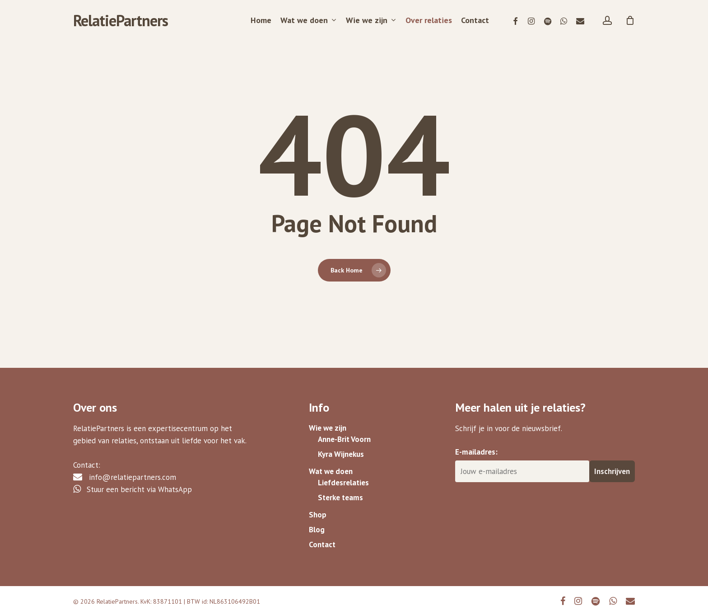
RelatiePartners (120, 20)
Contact (322, 544)
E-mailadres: (476, 444)
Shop (317, 512)
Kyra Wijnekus (341, 449)
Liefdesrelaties (343, 479)
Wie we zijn (327, 421)
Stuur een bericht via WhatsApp (132, 482)
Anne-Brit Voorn (344, 433)
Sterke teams (340, 494)
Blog (317, 528)
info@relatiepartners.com (124, 469)
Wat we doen (331, 466)
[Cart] (630, 20)
